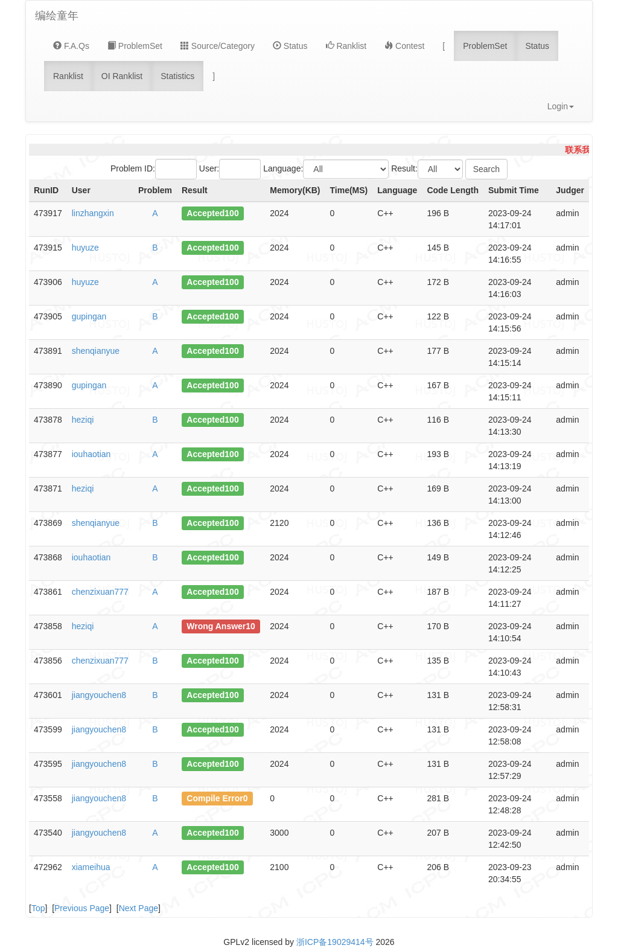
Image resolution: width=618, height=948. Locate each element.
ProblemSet (134, 46)
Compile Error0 (216, 798)
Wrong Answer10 (220, 626)
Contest (404, 46)
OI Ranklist (121, 76)
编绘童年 (56, 16)
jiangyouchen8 (99, 695)
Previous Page (81, 908)
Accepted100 (212, 213)
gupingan (89, 316)
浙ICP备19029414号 (335, 942)
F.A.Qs (71, 46)
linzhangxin (93, 213)
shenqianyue (95, 351)
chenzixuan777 (100, 592)
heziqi (83, 419)
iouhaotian (91, 454)
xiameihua (91, 867)
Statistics (177, 76)
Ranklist (346, 46)
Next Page (138, 908)
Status (290, 46)
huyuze (85, 247)
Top (38, 908)
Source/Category (217, 46)
